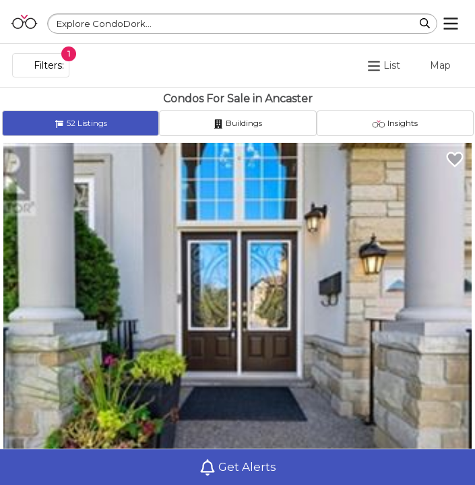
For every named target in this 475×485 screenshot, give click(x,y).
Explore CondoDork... (104, 23)
